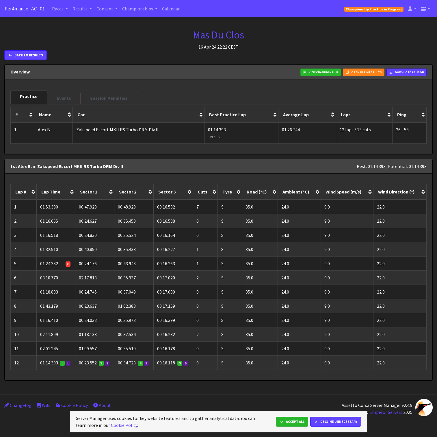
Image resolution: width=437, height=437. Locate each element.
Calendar (171, 9)
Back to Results (25, 55)
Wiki (43, 405)
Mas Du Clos (218, 35)
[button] (412, 8)
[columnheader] (22, 115)
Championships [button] (138, 9)
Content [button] (105, 9)
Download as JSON (406, 72)
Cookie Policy (72, 405)
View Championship (320, 72)
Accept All (292, 421)
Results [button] (80, 9)
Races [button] (58, 9)
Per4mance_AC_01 (25, 8)
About (102, 405)
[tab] (28, 97)
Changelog (17, 405)
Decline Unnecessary (335, 421)
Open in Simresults (363, 72)
